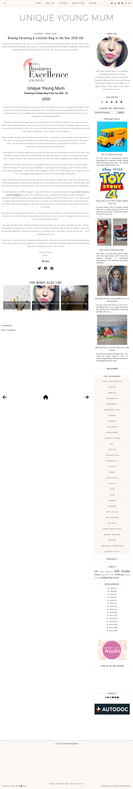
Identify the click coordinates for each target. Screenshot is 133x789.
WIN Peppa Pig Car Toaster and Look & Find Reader (112, 348)
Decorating (112, 455)
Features (63, 3)
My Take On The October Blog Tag (45, 305)
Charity (112, 421)
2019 (112, 609)
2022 (112, 600)
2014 (111, 624)
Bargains (112, 398)
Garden (112, 506)
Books (112, 415)
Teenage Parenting (112, 546)
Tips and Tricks (108, 575)
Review (112, 540)
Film (112, 489)
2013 (111, 627)
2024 (112, 594)
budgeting (106, 577)
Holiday (112, 523)
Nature (98, 574)
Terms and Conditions (59, 783)
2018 (112, 612)
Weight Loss (112, 551)
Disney (112, 466)
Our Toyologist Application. (74, 304)
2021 (112, 603)
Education (112, 478)
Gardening (109, 572)
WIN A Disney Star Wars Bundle (112, 250)
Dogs (112, 472)
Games (112, 500)
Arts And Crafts (112, 381)
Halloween (112, 517)
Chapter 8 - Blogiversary (16, 304)
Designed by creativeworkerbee (115, 786)
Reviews (93, 3)
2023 (112, 597)
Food (112, 495)
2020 (112, 606)
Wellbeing (119, 574)
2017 (112, 615)
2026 (112, 588)
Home (38, 3)
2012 (111, 630)
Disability (112, 461)
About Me (50, 3)
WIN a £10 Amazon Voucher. (112, 154)
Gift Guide (112, 512)
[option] (17, 298)
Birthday (112, 404)
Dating (112, 449)
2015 (111, 621)
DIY (112, 444)
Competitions (78, 3)
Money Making (112, 534)
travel (116, 577)
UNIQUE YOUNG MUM (66, 18)
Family (112, 483)
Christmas (112, 432)
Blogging (47, 261)
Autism (112, 387)
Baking (112, 393)
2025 (112, 591)
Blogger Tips (112, 410)
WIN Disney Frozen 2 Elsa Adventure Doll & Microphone (112, 299)
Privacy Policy (77, 783)
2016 (111, 618)
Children (112, 427)
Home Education (112, 529)
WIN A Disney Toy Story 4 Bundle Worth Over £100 (112, 202)
